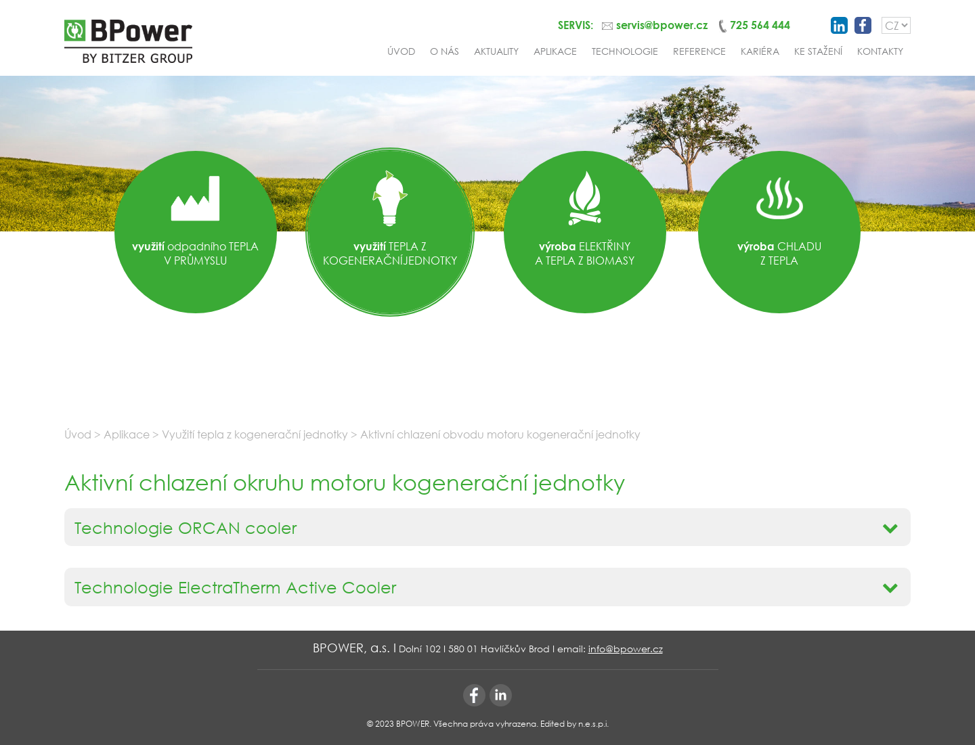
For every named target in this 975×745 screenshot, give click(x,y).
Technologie (625, 51)
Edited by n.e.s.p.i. (574, 723)
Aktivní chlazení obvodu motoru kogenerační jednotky (500, 434)
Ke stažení (818, 51)
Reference (699, 51)
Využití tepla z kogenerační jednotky (256, 434)
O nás (444, 51)
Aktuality (496, 51)
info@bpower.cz (625, 648)
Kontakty (880, 51)
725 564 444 (760, 24)
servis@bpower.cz (662, 24)
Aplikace (555, 51)
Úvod (401, 51)
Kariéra (760, 51)
